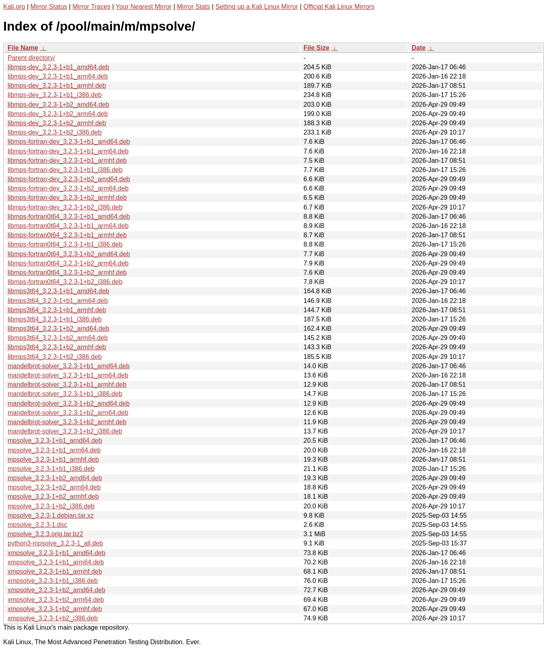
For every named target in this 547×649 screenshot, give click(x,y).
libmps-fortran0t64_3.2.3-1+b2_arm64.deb (68, 263)
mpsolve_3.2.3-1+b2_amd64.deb (55, 478)
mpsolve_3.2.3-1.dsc (37, 524)
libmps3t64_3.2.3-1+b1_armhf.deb (57, 310)
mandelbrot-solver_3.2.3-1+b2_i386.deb (65, 431)
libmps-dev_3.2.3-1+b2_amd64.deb (58, 104)
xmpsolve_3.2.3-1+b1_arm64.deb (56, 562)
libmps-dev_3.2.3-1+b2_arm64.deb (58, 113)
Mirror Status (48, 6)
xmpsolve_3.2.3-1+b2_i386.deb (53, 618)
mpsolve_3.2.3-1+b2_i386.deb (51, 506)
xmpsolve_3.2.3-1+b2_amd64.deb (56, 590)
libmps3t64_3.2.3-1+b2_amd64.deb (58, 328)
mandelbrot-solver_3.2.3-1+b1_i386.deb (65, 393)
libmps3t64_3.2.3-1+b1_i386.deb (55, 319)
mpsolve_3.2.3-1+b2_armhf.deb (53, 496)
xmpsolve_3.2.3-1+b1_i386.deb (53, 580)
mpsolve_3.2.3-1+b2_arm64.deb (54, 487)
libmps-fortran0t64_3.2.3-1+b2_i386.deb (65, 281)
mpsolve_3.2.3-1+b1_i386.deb (51, 468)
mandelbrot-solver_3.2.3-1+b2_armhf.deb (67, 422)
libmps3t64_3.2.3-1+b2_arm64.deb (58, 337)
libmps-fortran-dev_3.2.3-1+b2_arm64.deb (68, 188)
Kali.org (14, 6)
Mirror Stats (193, 6)
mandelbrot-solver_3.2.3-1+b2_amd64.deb (69, 403)
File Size (316, 47)
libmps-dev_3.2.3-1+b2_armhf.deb (57, 123)
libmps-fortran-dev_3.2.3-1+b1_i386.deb (65, 169)
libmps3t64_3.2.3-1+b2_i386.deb (55, 356)
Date (419, 47)
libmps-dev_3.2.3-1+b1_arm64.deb (58, 76)
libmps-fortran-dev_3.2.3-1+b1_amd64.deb (69, 141)
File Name (23, 47)
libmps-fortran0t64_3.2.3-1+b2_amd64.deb (69, 254)
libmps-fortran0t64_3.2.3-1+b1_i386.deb (65, 244)
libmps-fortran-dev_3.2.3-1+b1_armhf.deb (67, 160)
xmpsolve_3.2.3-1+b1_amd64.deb (56, 552)
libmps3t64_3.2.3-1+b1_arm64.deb (58, 300)
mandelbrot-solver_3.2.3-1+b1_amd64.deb (69, 366)
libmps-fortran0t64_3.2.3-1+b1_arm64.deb (68, 225)
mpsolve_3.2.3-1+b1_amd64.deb (55, 440)
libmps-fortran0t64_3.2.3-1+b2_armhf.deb (67, 272)
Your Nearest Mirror (144, 6)
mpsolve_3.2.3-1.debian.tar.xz (50, 515)
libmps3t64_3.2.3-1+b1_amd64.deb (58, 291)
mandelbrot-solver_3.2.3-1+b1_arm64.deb (68, 375)
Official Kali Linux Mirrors (339, 6)
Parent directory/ (31, 57)
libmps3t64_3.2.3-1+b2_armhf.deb (57, 347)
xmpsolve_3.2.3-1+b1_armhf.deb (55, 571)
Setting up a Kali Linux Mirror (256, 6)
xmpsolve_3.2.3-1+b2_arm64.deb (56, 599)
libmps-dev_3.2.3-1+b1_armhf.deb (57, 85)
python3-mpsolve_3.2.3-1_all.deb (55, 543)
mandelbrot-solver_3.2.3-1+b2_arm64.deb (68, 412)
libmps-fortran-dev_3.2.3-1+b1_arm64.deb (68, 151)
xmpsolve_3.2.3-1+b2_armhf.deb (55, 608)
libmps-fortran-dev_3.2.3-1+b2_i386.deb (65, 207)
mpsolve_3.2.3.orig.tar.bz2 (45, 534)
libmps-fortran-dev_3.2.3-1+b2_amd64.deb (69, 179)
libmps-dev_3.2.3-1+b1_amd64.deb (58, 67)
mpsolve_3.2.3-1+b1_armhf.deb (53, 459)
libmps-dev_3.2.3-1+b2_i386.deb (55, 132)
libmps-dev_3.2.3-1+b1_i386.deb (55, 94)
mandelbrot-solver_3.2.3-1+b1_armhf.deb (67, 384)
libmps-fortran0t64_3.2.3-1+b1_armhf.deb (67, 235)
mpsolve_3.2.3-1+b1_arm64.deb (54, 450)
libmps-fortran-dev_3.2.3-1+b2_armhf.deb (67, 197)
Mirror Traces (91, 6)
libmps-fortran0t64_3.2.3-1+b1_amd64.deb (69, 216)
